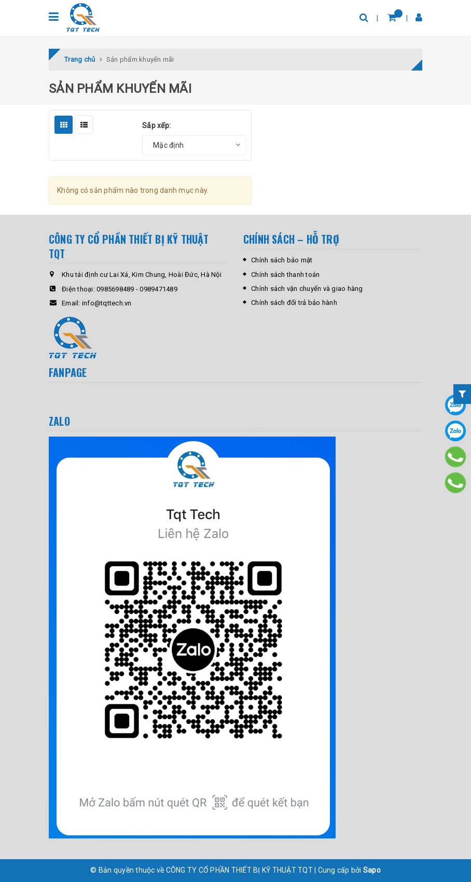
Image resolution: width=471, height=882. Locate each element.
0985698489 (115, 289)
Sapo (372, 870)
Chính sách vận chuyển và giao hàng (307, 288)
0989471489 (158, 289)
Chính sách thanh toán (285, 274)
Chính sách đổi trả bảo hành (294, 302)
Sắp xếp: (156, 125)
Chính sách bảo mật (282, 260)
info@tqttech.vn (107, 303)
